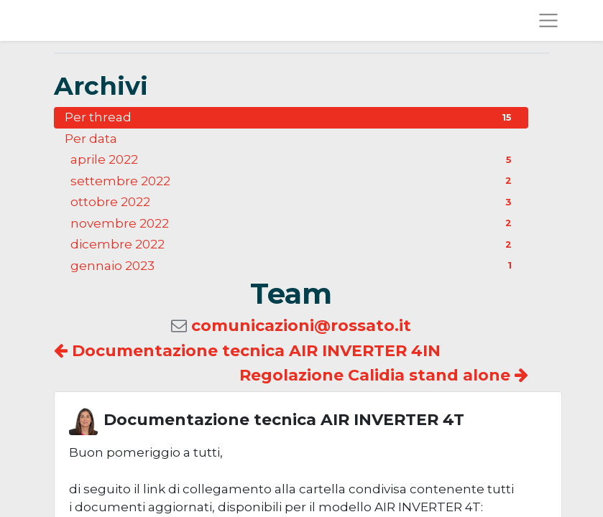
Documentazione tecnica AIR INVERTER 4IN (247, 350)
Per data (91, 138)
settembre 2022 (293, 181)
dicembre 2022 (293, 244)
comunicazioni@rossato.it (301, 325)
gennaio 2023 (293, 265)
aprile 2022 (293, 159)
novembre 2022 (293, 223)
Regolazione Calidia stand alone (383, 375)
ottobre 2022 (293, 202)
